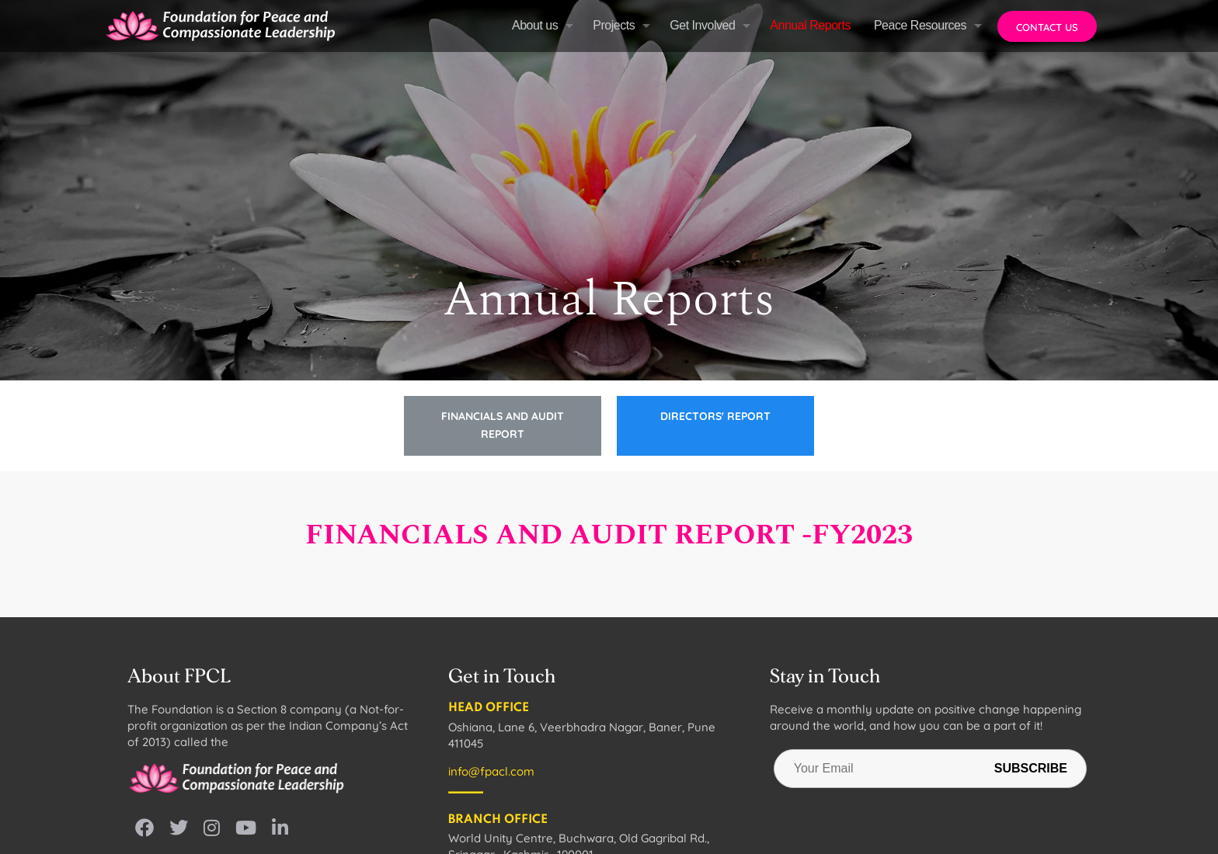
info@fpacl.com (491, 771)
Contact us (1047, 27)
